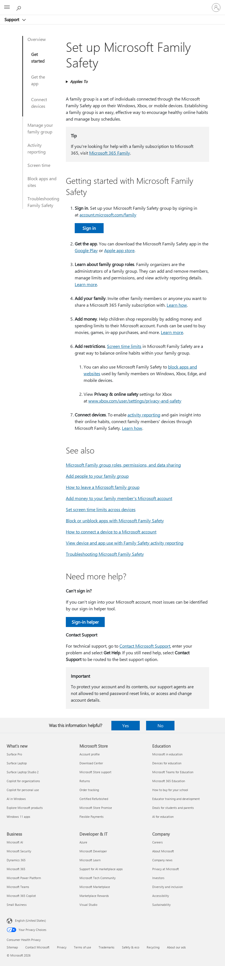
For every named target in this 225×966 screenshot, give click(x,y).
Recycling (153, 947)
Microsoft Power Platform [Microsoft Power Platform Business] (24, 878)
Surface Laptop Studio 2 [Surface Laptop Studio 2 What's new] (23, 772)
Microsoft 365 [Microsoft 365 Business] (16, 869)
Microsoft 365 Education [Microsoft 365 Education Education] (168, 781)
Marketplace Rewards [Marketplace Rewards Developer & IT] (94, 896)
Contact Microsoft (37, 947)
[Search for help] (19, 7)
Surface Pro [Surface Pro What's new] (14, 754)
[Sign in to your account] (216, 7)
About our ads (176, 947)
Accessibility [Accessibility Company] (160, 896)
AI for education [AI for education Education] (163, 816)
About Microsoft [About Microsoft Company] (163, 851)
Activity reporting (37, 148)
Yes (125, 725)
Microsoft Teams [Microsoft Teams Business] (18, 887)
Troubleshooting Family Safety (43, 202)
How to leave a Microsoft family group (102, 487)
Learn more (86, 284)
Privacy (61, 947)
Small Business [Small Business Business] (17, 904)
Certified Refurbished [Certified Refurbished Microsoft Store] (93, 799)
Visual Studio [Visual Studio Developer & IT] (88, 904)
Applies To (79, 81)
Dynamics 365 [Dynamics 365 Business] (16, 860)
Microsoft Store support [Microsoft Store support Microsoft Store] (95, 772)
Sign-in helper (85, 622)
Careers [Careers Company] (157, 842)
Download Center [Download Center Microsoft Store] (91, 763)
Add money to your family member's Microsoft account (119, 498)
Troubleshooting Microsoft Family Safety (105, 554)
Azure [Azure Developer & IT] (83, 842)
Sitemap (12, 947)
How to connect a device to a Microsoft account (111, 532)
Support (12, 19)
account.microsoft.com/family (107, 215)
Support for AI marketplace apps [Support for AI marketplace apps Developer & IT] (101, 869)
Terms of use (82, 947)
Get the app (38, 80)
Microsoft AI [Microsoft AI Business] (15, 842)
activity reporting (144, 415)
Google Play (86, 250)
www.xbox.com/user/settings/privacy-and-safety (134, 401)
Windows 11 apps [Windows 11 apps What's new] (18, 816)
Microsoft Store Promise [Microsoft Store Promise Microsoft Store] (95, 808)
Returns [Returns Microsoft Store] (84, 781)
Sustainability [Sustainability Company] (161, 904)
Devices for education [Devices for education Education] (166, 763)
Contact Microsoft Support (144, 646)
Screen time (39, 165)
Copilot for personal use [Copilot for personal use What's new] (23, 790)
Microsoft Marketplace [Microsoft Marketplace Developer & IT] (94, 887)
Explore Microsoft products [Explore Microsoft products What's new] (25, 808)
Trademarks (106, 947)
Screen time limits (124, 346)
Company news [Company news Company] (162, 860)
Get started (37, 57)
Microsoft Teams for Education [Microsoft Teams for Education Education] (172, 772)
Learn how (177, 305)
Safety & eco (130, 947)
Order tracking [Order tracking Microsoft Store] (89, 790)
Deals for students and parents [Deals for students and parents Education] (173, 808)
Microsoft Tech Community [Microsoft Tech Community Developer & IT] (97, 878)
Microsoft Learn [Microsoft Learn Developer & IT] (90, 860)
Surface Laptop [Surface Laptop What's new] (17, 763)
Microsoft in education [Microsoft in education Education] (167, 754)
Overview (37, 39)
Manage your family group (40, 128)
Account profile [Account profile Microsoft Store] (89, 754)
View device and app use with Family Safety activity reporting (124, 543)
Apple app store (119, 250)
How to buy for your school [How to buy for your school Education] (170, 790)
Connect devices (39, 102)
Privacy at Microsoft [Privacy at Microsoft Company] (165, 869)
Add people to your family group (97, 476)
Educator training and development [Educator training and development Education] (176, 799)
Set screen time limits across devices (101, 509)
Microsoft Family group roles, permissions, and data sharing (123, 465)
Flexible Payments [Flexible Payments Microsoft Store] (91, 816)
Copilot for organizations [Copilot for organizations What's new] (23, 781)
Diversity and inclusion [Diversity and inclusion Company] (167, 887)
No (160, 725)
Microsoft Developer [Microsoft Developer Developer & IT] (93, 851)
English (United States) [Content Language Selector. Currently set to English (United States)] (30, 920)
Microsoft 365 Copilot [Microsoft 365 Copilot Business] (21, 896)
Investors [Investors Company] (158, 878)
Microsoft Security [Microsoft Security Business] (19, 851)
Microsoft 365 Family (109, 153)
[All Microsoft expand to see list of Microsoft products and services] (7, 7)
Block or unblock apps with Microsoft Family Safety (115, 520)
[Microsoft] (112, 4)
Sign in (89, 228)
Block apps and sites (42, 181)
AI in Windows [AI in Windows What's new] (16, 799)
